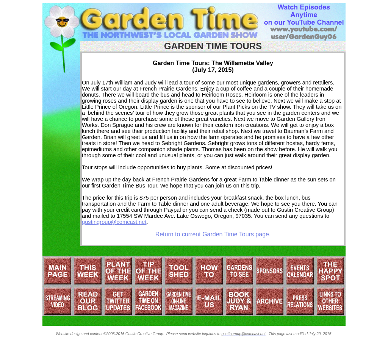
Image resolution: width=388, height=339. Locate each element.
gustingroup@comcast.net (114, 222)
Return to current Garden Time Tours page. (213, 234)
